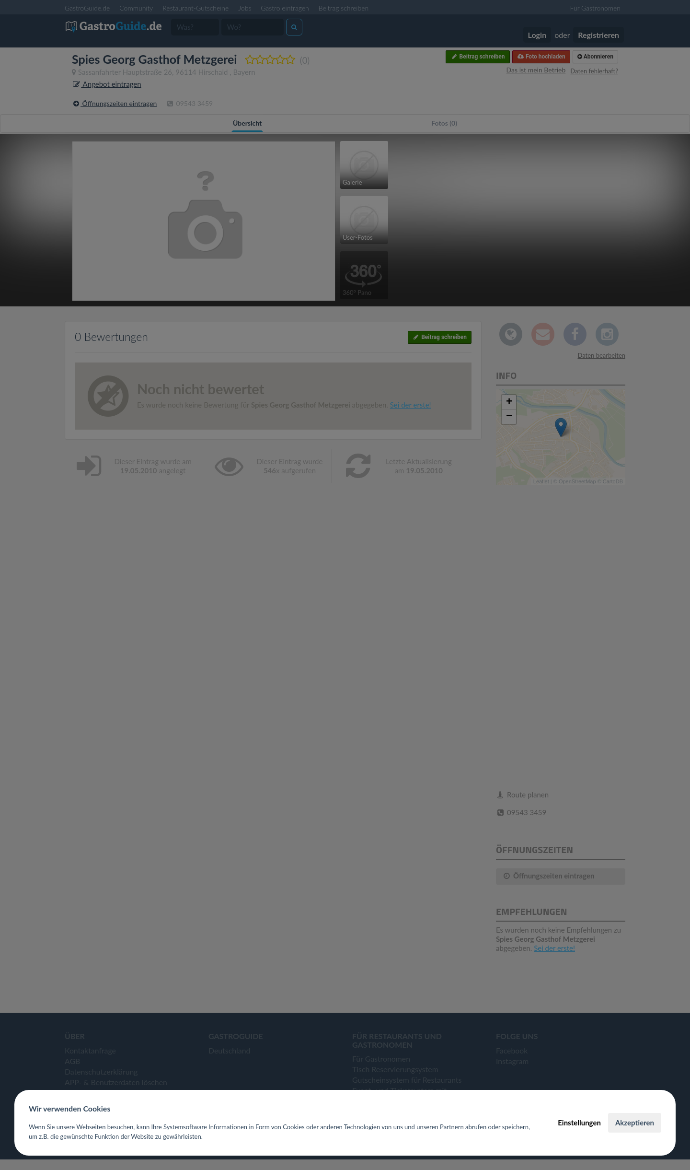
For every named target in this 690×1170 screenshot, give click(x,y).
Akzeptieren (634, 1122)
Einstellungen (579, 1122)
